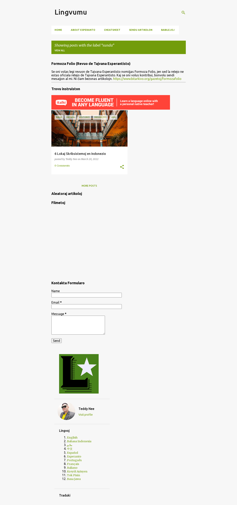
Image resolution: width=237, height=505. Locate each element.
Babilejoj (168, 30)
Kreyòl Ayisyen (77, 471)
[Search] (183, 12)
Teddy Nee (86, 409)
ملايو (69, 445)
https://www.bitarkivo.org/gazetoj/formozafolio (147, 78)
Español (72, 452)
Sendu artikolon (140, 30)
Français (73, 464)
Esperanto (74, 456)
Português (74, 460)
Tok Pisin (73, 475)
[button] (122, 167)
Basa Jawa (74, 479)
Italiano (72, 467)
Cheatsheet (112, 30)
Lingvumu (71, 12)
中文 (70, 449)
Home (58, 30)
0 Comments (62, 165)
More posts (89, 185)
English (72, 437)
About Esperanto (83, 30)
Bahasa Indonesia (79, 441)
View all (60, 50)
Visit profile (85, 414)
